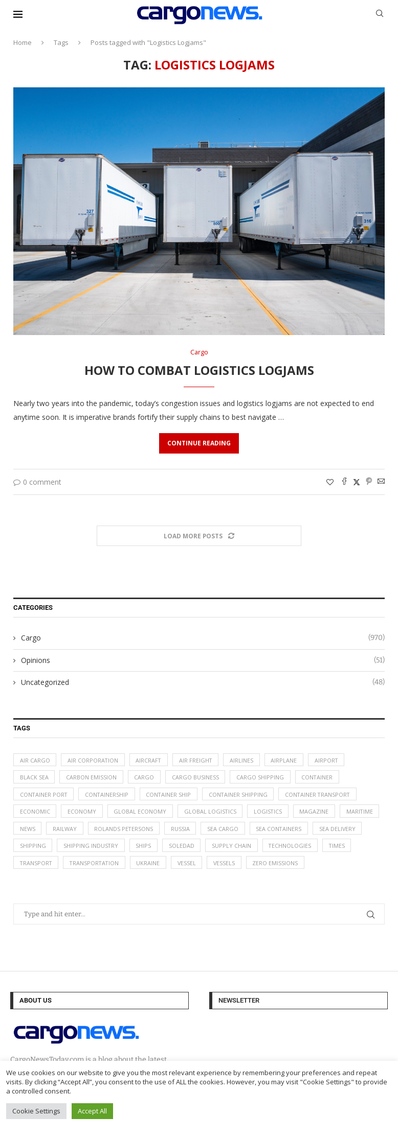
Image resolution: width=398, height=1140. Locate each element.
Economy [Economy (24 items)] (82, 813)
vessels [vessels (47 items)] (263, 865)
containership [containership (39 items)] (108, 795)
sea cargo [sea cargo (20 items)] (269, 830)
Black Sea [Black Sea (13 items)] (34, 777)
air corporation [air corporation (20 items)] (93, 760)
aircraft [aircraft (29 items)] (150, 760)
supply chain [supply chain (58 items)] (288, 847)
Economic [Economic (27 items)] (35, 813)
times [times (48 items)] (28, 865)
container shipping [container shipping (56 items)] (241, 795)
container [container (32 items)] (319, 777)
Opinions (203, 660)
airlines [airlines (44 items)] (244, 760)
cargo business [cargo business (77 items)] (196, 777)
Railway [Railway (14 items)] (110, 830)
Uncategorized (203, 683)
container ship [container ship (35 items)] (171, 795)
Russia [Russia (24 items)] (226, 830)
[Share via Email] (381, 482)
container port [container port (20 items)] (44, 795)
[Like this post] (330, 482)
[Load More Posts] (199, 536)
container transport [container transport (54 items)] (322, 795)
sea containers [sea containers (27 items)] (326, 830)
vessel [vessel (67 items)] (224, 865)
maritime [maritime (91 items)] (33, 830)
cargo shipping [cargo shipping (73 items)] (261, 777)
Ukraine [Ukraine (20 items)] (185, 865)
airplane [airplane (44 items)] (287, 760)
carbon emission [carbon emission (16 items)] (92, 777)
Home (22, 42)
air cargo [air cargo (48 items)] (35, 760)
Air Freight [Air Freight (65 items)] (198, 760)
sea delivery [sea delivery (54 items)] (38, 847)
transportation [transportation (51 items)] (130, 865)
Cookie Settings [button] (36, 1110)
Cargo (203, 638)
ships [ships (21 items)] (199, 847)
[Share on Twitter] (356, 482)
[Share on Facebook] (344, 482)
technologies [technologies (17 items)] (347, 847)
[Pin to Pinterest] (368, 482)
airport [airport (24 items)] (330, 760)
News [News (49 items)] (72, 830)
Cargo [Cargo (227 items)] (145, 777)
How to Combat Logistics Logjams (199, 370)
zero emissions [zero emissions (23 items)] (315, 865)
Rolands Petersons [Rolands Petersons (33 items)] (170, 830)
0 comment (37, 482)
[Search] (379, 14)
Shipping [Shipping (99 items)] (88, 847)
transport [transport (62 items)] (70, 865)
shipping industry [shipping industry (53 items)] (146, 847)
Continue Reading (199, 443)
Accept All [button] (92, 1110)
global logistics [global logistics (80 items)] (211, 813)
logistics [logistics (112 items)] (270, 813)
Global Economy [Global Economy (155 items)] (141, 813)
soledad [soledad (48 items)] (238, 847)
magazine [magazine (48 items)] (316, 813)
